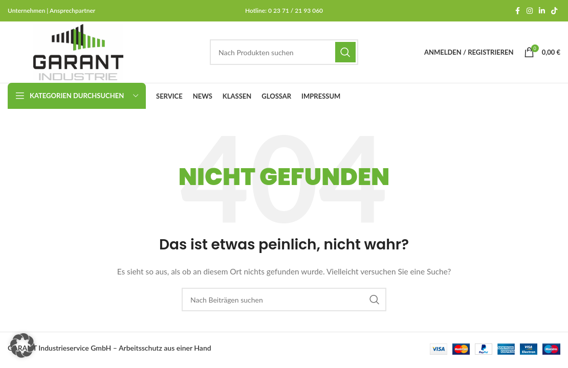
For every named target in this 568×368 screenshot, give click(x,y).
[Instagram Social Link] (529, 11)
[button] (22, 345)
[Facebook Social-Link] (517, 11)
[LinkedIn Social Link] (542, 11)
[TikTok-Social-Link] (554, 11)
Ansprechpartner (72, 10)
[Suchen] (284, 52)
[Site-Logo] (78, 51)
